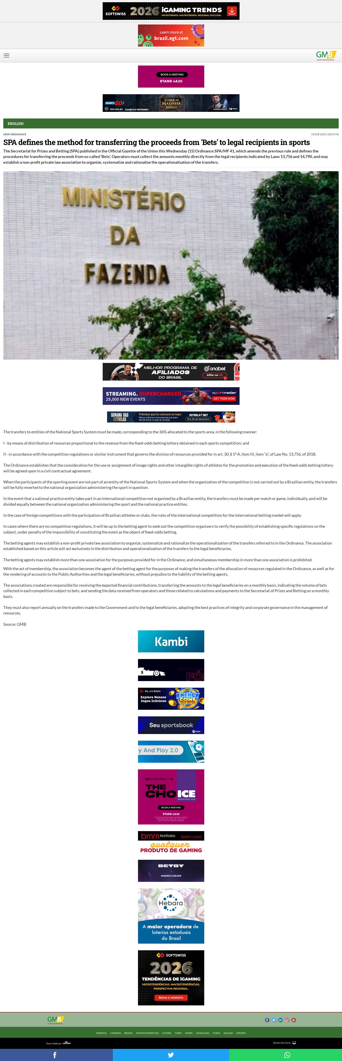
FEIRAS (216, 1033)
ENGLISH (228, 1033)
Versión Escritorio (282, 1042)
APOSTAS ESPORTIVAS (147, 1033)
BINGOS (128, 1033)
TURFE (178, 1033)
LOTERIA (166, 1033)
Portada (101, 1033)
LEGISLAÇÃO (202, 1033)
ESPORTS (241, 1033)
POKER (189, 1033)
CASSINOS (115, 1033)
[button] (8, 59)
